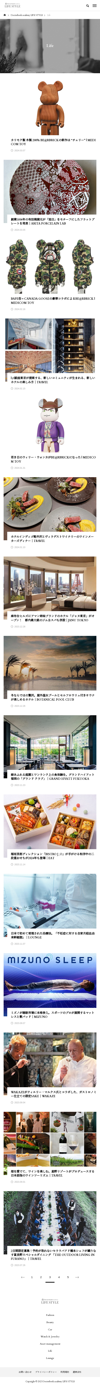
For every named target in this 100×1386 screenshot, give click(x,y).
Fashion (50, 1315)
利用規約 (64, 1372)
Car (50, 1329)
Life (50, 1351)
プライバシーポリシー (46, 1372)
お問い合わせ (25, 1372)
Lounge (50, 1358)
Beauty (50, 1322)
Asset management (50, 1344)
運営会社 (77, 1372)
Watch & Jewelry (50, 1336)
